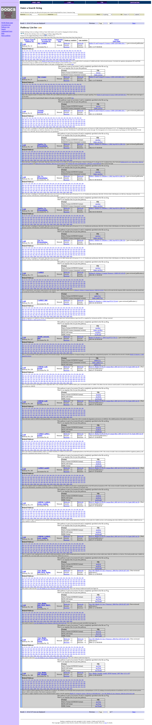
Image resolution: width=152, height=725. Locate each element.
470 (55, 52)
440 (42, 52)
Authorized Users (6, 31)
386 (78, 50)
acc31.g (97, 236)
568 (34, 54)
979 (23, 59)
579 (39, 54)
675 (82, 54)
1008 (37, 59)
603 (50, 54)
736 (44, 56)
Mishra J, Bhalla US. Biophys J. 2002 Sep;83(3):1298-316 (107, 144)
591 (44, 54)
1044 (57, 59)
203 (40, 50)
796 (71, 56)
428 (36, 52)
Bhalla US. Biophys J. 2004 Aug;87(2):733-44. (34, 319)
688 (23, 56)
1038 (54, 59)
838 (26, 57)
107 (27, 50)
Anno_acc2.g (98, 75)
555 (28, 54)
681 (84, 54)
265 (54, 50)
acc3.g (98, 106)
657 (74, 54)
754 (52, 56)
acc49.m (98, 332)
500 (68, 52)
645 (68, 54)
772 (60, 56)
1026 (47, 59)
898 (52, 57)
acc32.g (97, 268)
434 (39, 52)
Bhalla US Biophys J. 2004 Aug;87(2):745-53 (103, 337)
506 (71, 52)
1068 (70, 59)
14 (22, 84)
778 (63, 56)
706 (31, 56)
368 (70, 50)
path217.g (97, 360)
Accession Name (46, 39)
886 (47, 57)
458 (50, 52)
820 (82, 56)
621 (58, 54)
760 (55, 56)
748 (50, 56)
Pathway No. (29, 41)
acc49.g (97, 328)
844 (28, 57)
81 (24, 50)
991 (28, 59)
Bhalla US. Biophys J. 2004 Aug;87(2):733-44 (103, 301)
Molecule (67, 43)
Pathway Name (29, 40)
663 (76, 54)
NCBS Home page (7, 23)
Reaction (66, 47)
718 (36, 56)
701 (28, 56)
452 (47, 52)
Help (2, 33)
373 (72, 50)
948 (74, 57)
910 (58, 57)
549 (26, 54)
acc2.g (98, 72)
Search (3, 29)
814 (79, 56)
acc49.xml (98, 334)
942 (71, 57)
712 (34, 56)
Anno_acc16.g (97, 142)
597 (47, 54)
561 (31, 54)
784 (66, 56)
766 (58, 56)
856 (34, 57)
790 (68, 56)
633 (63, 54)
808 (76, 56)
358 (67, 50)
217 (43, 50)
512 (74, 52)
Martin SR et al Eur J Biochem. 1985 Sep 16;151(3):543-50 (50, 163)
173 (38, 50)
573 (36, 54)
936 (68, 57)
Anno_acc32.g (97, 270)
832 (23, 57)
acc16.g (97, 140)
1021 (44, 59)
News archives (5, 35)
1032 (50, 59)
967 (82, 57)
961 (79, 57)
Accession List (6, 25)
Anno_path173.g (97, 298)
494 (66, 52)
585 (42, 54)
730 (42, 56)
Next (133, 23)
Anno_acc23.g (97, 174)
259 (51, 50)
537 (84, 52)
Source (116, 39)
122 (30, 50)
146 (32, 50)
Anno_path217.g (97, 362)
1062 (67, 59)
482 (60, 52)
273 (56, 50)
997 (31, 59)
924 (63, 57)
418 (31, 52)
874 (42, 57)
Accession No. (46, 41)
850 (31, 57)
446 (44, 52)
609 (52, 54)
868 (39, 57)
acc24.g (97, 204)
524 (79, 52)
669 (79, 54)
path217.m (97, 364)
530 (82, 52)
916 (60, 57)
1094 (73, 59)
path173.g (97, 296)
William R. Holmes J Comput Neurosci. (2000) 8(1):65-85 (107, 273)
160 (35, 50)
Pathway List (5, 27)
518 (76, 52)
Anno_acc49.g (97, 330)
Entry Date (116, 41)
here (73, 64)
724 (39, 56)
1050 (60, 59)
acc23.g (97, 172)
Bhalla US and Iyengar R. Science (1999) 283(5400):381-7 (107, 43)
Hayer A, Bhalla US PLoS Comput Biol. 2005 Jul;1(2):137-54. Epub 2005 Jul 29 (114, 367)
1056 (63, 59)
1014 (40, 59)
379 (75, 50)
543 (23, 54)
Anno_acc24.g (97, 206)
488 (63, 52)
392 (80, 50)
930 (66, 57)
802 (74, 56)
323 (62, 50)
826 (84, 56)
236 (46, 50)
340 (64, 50)
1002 (34, 59)
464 (52, 52)
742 (47, 56)
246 (48, 50)
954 (76, 57)
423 (34, 52)
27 (22, 50)
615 (55, 54)
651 (71, 54)
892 (50, 57)
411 (28, 52)
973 (84, 57)
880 (44, 57)
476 (58, 52)
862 (36, 57)
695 (26, 56)
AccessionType (59, 40)
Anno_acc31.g (97, 238)
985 (26, 59)
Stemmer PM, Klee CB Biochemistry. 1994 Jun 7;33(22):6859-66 (84, 163)
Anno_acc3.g (98, 108)
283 (59, 50)
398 (23, 52)
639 (66, 54)
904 (55, 57)
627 (60, 54)
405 (26, 52)
